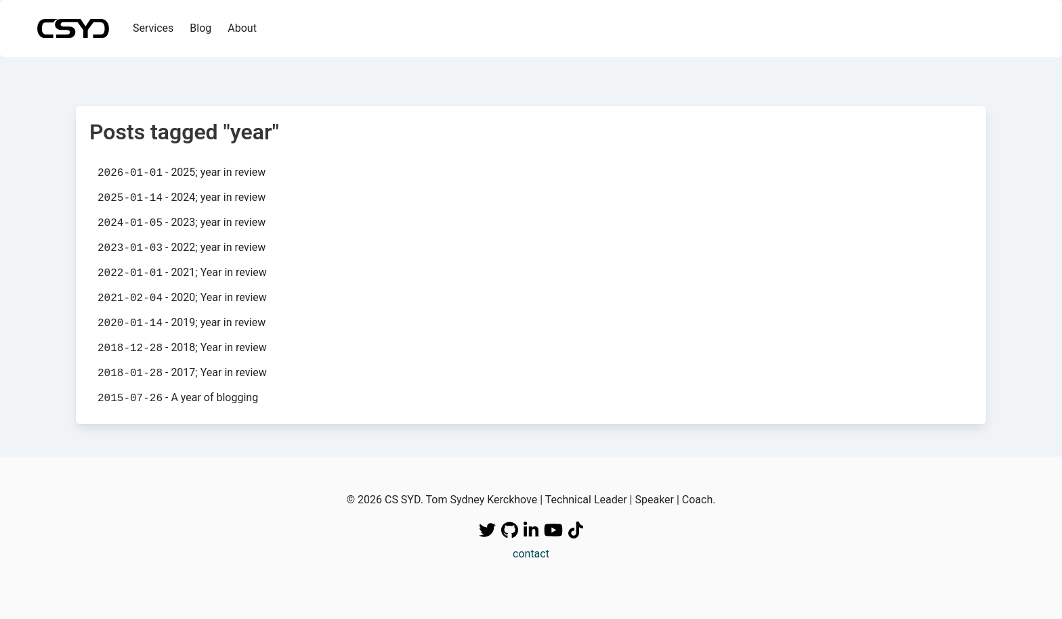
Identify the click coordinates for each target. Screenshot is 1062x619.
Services (153, 28)
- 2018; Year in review (182, 347)
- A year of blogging (178, 397)
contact (531, 553)
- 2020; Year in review (182, 297)
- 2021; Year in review (182, 272)
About (242, 28)
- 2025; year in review (182, 172)
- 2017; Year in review (182, 372)
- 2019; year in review (182, 322)
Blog (200, 28)
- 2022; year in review (182, 247)
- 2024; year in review (182, 197)
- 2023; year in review (182, 222)
